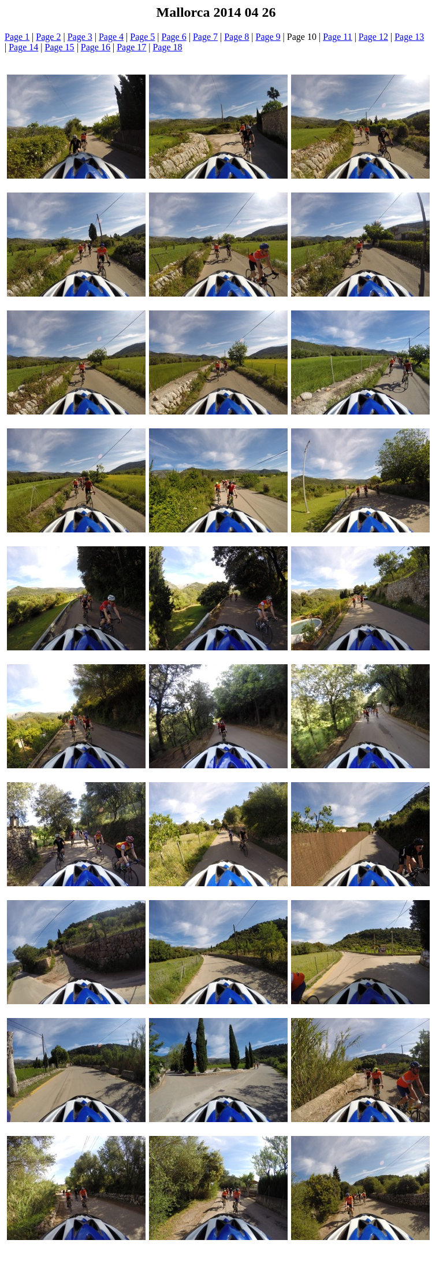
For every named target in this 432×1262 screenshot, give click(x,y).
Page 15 (60, 47)
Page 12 (373, 37)
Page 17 (131, 47)
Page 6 (174, 37)
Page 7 (205, 37)
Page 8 (236, 37)
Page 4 (111, 37)
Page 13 (409, 37)
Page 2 (48, 37)
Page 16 (95, 47)
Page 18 (167, 47)
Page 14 (23, 47)
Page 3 (80, 37)
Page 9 (268, 37)
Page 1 (17, 37)
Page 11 (337, 37)
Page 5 (142, 37)
